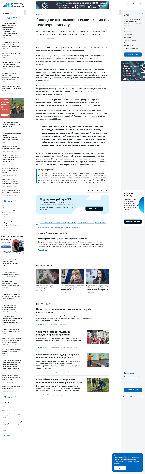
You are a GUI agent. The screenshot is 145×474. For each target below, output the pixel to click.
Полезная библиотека (131, 43)
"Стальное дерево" (46, 222)
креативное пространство (85, 222)
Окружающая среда (57, 395)
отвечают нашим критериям (48, 178)
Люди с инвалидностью (51, 291)
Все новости (6, 435)
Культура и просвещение (76, 292)
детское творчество (59, 222)
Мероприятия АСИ (130, 37)
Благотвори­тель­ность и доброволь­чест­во (64, 347)
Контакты (127, 32)
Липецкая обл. (50, 219)
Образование (40, 39)
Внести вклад (94, 208)
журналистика (71, 222)
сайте (91, 130)
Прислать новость (130, 40)
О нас (126, 29)
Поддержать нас (129, 48)
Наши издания (129, 45)
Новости (39, 15)
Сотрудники (128, 34)
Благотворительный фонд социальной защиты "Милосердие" (60, 227)
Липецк (42, 219)
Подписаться (133, 54)
